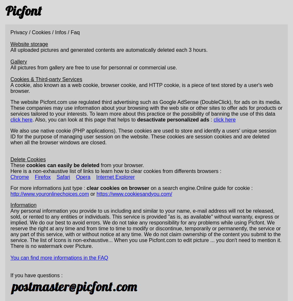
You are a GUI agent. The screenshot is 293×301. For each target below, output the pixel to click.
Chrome (19, 177)
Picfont (23, 11)
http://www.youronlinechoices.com (49, 194)
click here (21, 119)
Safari (63, 177)
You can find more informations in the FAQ (59, 258)
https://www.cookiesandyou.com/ (134, 194)
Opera (83, 177)
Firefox (43, 177)
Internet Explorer (115, 177)
